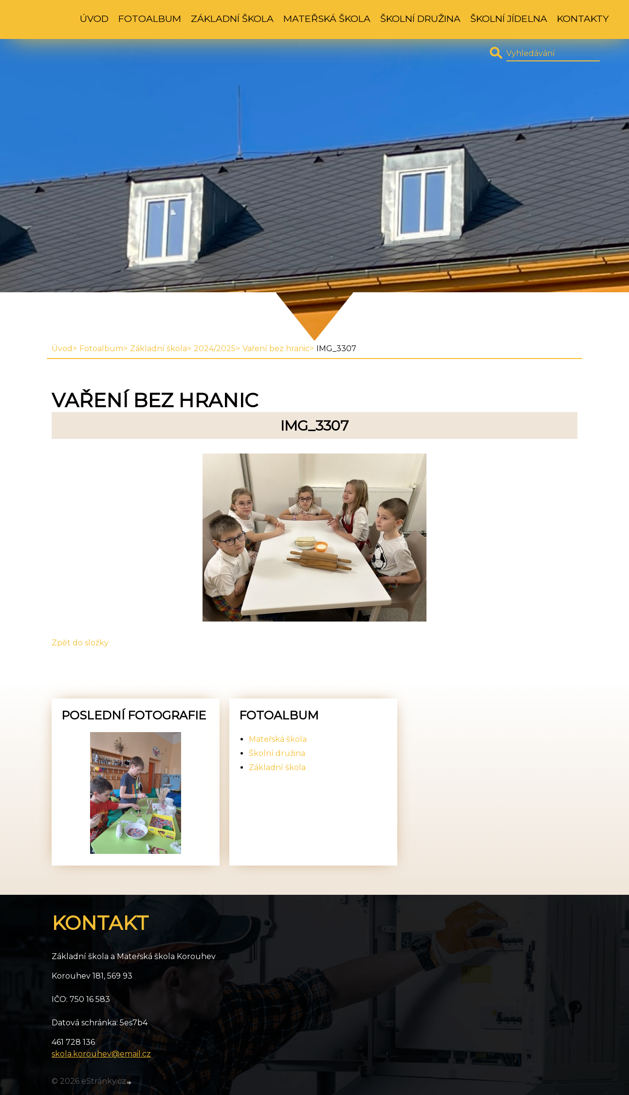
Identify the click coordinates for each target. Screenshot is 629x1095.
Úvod (94, 18)
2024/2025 (215, 348)
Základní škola (232, 18)
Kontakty (583, 18)
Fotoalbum (149, 18)
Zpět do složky (80, 642)
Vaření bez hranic (276, 348)
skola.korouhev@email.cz (101, 1053)
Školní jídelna (508, 18)
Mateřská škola (326, 18)
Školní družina (420, 18)
